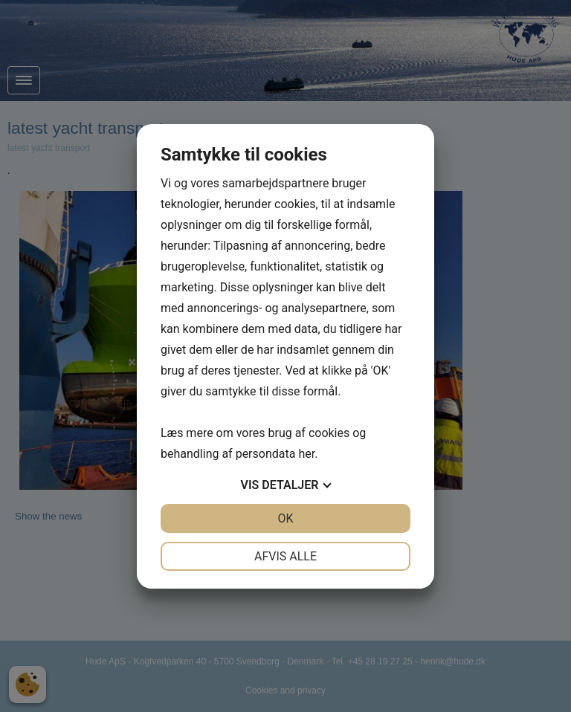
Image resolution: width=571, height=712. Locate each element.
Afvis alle (285, 556)
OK (285, 518)
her (306, 454)
